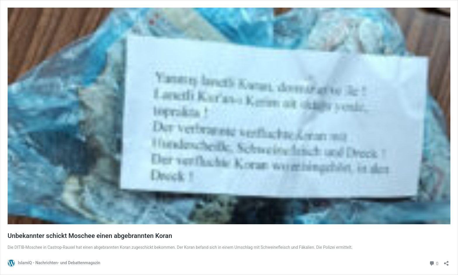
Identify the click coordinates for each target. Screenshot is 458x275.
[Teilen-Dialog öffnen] (446, 261)
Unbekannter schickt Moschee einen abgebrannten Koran (90, 235)
